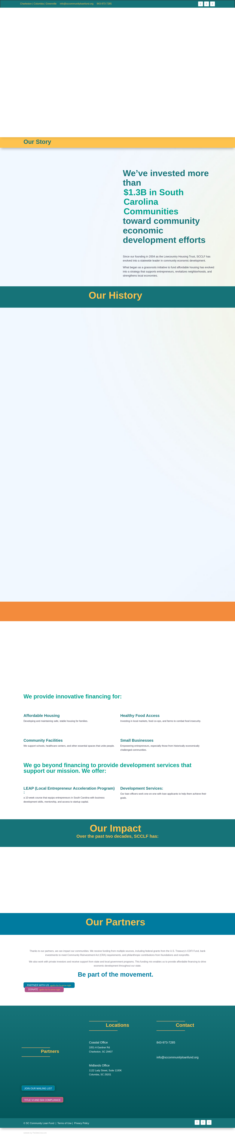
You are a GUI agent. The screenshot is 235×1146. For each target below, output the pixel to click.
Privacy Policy (81, 1123)
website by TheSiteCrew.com (35, 1133)
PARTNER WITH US (49, 985)
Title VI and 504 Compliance (42, 1100)
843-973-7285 (104, 4)
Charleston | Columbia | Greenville (38, 4)
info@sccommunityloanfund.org (76, 4)
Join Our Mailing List (38, 1088)
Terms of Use (64, 1123)
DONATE (44, 989)
